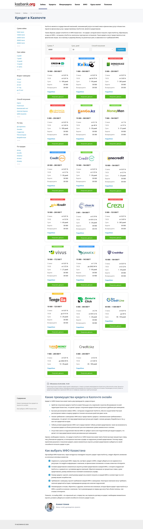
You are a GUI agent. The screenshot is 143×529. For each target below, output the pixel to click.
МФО (85, 4)
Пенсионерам (21, 135)
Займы (43, 4)
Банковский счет (22, 108)
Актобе (19, 153)
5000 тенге (20, 32)
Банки (77, 4)
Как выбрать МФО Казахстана (27, 409)
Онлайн (19, 129)
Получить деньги (57, 97)
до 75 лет (20, 90)
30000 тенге (21, 40)
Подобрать (121, 49)
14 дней (19, 64)
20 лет (19, 85)
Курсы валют (95, 4)
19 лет (19, 82)
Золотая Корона (22, 111)
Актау (19, 150)
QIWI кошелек (21, 114)
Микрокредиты (65, 4)
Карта (19, 103)
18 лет (19, 79)
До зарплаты (21, 126)
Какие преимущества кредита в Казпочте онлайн (27, 404)
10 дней (19, 61)
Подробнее (51, 92)
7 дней (19, 58)
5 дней (19, 56)
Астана (19, 158)
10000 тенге (21, 35)
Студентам (20, 132)
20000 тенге (21, 37)
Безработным (21, 137)
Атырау (19, 161)
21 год (19, 87)
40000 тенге (21, 43)
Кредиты (52, 4)
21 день (19, 67)
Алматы (19, 156)
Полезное (108, 4)
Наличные (20, 106)
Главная (17, 13)
